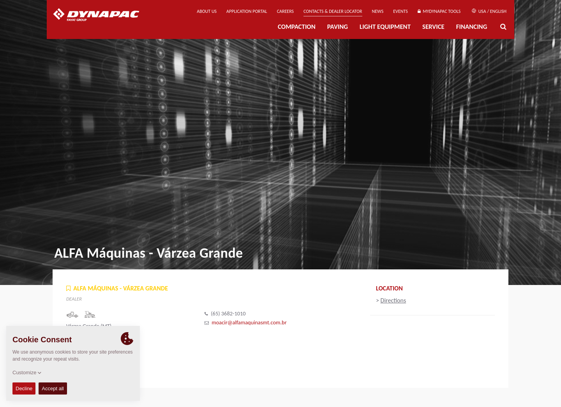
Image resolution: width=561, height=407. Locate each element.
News (378, 11)
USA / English (489, 11)
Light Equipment (385, 27)
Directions (393, 300)
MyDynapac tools (439, 11)
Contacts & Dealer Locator (332, 11)
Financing (471, 27)
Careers (285, 11)
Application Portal (246, 11)
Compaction (297, 27)
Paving (337, 27)
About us (207, 11)
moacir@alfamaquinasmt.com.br (249, 322)
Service (433, 27)
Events (400, 11)
